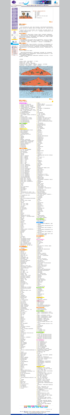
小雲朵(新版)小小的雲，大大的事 (26, 275)
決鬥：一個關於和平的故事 (41, 273)
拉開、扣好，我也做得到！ (25, 150)
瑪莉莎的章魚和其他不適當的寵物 (26, 288)
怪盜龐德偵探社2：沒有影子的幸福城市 (43, 319)
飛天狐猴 (22, 345)
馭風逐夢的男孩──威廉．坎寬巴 (42, 375)
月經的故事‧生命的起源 (40, 261)
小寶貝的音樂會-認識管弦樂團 (25, 177)
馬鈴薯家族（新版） (24, 273)
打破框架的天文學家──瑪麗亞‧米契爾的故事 (44, 403)
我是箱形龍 (22, 341)
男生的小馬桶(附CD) (24, 188)
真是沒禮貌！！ (23, 196)
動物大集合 (22, 232)
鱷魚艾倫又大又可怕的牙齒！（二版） (26, 309)
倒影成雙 (38, 353)
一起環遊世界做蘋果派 (40, 215)
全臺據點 (37, 5)
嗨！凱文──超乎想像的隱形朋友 (25, 373)
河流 (38, 244)
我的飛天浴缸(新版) (23, 297)
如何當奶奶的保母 (23, 372)
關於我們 (33, 5)
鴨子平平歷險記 (23, 312)
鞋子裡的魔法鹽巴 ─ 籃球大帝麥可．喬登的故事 (44, 368)
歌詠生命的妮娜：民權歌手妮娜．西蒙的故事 (44, 400)
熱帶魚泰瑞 (22, 366)
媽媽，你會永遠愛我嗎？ (24, 323)
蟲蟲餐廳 (38, 199)
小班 (38, 159)
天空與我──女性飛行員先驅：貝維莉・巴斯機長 (44, 395)
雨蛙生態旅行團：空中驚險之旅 (25, 276)
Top (51, 409)
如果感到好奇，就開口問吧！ (41, 253)
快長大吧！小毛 (39, 296)
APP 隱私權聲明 (47, 411)
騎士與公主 (22, 294)
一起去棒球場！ (39, 142)
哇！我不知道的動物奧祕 (24, 299)
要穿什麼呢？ (23, 213)
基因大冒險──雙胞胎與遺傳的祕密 (42, 135)
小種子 (22, 234)
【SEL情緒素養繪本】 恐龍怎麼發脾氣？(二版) (28, 371)
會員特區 (29, 5)
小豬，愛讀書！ (23, 271)
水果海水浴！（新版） (24, 279)
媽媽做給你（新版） (24, 278)
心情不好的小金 (39, 132)
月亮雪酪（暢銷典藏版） (24, 364)
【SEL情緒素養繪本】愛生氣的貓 (26, 238)
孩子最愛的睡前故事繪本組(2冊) (25, 112)
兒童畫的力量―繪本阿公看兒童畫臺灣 (43, 350)
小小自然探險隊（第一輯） (41, 329)
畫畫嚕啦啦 (22, 280)
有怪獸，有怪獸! (39, 298)
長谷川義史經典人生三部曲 (25, 113)
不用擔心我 (39, 198)
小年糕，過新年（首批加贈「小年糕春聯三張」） (44, 194)
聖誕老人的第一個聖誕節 (41, 192)
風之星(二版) (39, 241)
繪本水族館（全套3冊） (24, 116)
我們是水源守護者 (40, 260)
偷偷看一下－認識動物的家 (25, 155)
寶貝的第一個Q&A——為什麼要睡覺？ (26, 180)
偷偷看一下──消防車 (24, 162)
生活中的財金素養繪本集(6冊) (42, 234)
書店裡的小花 (39, 160)
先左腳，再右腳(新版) (24, 259)
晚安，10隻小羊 (23, 237)
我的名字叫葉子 (23, 313)
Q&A (14, 48)
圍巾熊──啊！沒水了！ (24, 311)
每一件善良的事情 (40, 242)
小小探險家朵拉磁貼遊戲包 (25, 133)
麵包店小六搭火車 (40, 115)
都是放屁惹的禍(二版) (24, 261)
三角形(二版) (22, 360)
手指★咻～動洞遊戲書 (24, 304)
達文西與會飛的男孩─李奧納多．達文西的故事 (44, 349)
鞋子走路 (22, 185)
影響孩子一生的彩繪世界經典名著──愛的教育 (44, 317)
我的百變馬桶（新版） (24, 296)
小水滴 (22, 235)
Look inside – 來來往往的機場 (25, 169)
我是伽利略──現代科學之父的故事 (42, 387)
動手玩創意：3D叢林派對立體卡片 (26, 142)
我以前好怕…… (23, 363)
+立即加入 (14, 38)
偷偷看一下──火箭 (23, 161)
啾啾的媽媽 (39, 203)
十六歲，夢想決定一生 (40, 333)
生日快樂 (38, 213)
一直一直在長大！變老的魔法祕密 (42, 259)
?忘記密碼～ (15, 37)
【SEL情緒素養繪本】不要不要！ (26, 239)
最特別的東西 (39, 288)
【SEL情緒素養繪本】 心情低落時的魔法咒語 (44, 187)
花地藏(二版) (39, 284)
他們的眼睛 (39, 256)
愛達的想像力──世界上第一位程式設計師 (43, 379)
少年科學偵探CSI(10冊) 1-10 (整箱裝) (26, 117)
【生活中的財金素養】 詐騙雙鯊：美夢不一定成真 (45, 233)
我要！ (22, 233)
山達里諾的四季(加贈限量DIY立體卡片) (43, 306)
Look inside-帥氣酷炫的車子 (25, 172)
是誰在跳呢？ (23, 206)
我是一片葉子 (23, 201)
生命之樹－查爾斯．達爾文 (41, 369)
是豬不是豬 (39, 106)
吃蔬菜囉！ (22, 224)
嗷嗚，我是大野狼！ (40, 184)
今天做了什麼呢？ (40, 210)
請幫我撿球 (39, 182)
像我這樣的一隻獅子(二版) (41, 125)
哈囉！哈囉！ (23, 314)
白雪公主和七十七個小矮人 (25, 383)
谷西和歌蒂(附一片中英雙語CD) (42, 299)
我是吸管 (38, 145)
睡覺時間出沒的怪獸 (40, 150)
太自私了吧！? (23, 197)
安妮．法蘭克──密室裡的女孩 (42, 376)
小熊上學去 (22, 362)
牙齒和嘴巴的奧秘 (23, 124)
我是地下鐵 (39, 277)
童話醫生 (38, 212)
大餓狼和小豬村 (23, 355)
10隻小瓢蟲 (22, 154)
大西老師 (38, 147)
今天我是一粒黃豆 (23, 223)
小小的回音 (39, 162)
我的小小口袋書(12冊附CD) (25, 186)
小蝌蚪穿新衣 (23, 310)
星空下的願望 (39, 110)
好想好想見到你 (39, 134)
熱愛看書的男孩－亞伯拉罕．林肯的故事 (43, 367)
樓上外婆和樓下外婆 (40, 290)
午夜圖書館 (22, 331)
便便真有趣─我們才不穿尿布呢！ (26, 215)
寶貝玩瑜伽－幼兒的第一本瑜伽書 (26, 200)
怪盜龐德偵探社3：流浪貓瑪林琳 (42, 320)
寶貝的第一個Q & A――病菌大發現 (26, 179)
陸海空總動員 (23, 231)
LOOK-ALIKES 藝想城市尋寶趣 (42, 346)
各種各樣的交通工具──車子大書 (42, 174)
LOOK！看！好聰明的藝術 (41, 347)
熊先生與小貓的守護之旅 (41, 216)
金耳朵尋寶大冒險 (40, 325)
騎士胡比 (22, 291)
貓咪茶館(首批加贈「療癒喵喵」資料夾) (43, 167)
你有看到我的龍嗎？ (24, 307)
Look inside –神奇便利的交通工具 (26, 168)
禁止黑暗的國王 (39, 126)
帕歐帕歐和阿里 (39, 326)
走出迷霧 (38, 243)
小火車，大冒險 (23, 376)
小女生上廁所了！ (23, 205)
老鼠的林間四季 (39, 267)
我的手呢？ (22, 183)
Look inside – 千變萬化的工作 (25, 164)
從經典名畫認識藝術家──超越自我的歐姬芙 (44, 361)
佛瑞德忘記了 (23, 365)
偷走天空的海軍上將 (40, 195)
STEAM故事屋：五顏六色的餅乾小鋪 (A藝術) (44, 117)
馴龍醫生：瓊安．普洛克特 (41, 402)
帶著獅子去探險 (39, 176)
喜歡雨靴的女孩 (23, 344)
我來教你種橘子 (23, 187)
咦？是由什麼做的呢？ (24, 208)
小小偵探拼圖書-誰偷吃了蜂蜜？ (25, 195)
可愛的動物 (22, 136)
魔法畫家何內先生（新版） (41, 351)
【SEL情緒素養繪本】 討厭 (41, 186)
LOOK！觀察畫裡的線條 (41, 344)
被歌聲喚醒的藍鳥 (40, 140)
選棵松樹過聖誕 (23, 375)
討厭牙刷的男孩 (23, 346)
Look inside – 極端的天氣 (24, 166)
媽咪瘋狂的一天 (23, 321)
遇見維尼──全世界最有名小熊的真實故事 (27, 328)
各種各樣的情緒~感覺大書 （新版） (26, 290)
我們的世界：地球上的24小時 (41, 258)
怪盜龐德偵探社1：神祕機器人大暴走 (43, 318)
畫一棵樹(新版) (23, 327)
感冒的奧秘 (22, 125)
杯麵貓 (38, 214)
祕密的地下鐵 (39, 404)
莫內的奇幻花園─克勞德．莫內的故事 (43, 348)
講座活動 (15, 50)
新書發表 (15, 51)
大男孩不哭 (39, 129)
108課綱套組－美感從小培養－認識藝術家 (27, 106)
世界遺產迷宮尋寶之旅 (24, 358)
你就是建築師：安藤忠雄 (41, 365)
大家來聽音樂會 (39, 289)
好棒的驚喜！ (23, 218)
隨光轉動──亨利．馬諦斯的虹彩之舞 (43, 356)
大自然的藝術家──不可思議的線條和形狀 (43, 108)
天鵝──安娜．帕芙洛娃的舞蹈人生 (42, 377)
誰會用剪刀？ (23, 222)
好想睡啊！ (22, 219)
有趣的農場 (22, 137)
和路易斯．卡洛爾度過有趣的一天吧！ (43, 386)
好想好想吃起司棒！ (40, 146)
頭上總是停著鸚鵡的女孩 (24, 361)
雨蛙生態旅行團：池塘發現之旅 (25, 260)
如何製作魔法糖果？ (40, 202)
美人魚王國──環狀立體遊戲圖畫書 (26, 149)
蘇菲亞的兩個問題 (40, 112)
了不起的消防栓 (39, 196)
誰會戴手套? (22, 221)
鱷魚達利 (38, 149)
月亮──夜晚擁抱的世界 (41, 128)
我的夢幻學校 (39, 163)
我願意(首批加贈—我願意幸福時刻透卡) (43, 270)
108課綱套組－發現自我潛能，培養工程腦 (27, 105)
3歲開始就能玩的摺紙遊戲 (24, 143)
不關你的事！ (23, 153)
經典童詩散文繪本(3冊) (40, 221)
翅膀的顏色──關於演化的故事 (42, 274)
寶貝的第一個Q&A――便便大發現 (25, 178)
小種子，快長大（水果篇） (25, 204)
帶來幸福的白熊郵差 (24, 359)
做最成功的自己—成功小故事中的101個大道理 (44, 338)
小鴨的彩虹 (22, 202)
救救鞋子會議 (39, 328)
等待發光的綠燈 (39, 197)
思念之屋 (22, 380)
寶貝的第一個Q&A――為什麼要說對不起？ (27, 181)
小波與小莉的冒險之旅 (24, 247)
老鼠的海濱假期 (39, 272)
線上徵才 (15, 46)
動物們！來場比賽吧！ (40, 169)
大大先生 (38, 151)
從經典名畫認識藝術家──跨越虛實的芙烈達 (44, 362)
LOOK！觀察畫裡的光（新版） (42, 345)
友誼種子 (22, 293)
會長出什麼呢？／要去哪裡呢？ (42, 217)
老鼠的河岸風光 (39, 271)
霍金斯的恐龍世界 (23, 262)
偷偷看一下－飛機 (23, 163)
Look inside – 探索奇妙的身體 (25, 171)
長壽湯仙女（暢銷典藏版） (25, 357)
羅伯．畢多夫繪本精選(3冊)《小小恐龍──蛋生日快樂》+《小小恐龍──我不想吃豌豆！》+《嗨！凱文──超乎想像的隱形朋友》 (28, 110)
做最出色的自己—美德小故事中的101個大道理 (44, 337)
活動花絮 (15, 52)
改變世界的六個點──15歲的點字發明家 (43, 381)
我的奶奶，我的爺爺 (40, 185)
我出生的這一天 (39, 131)
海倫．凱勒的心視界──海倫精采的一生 (43, 374)
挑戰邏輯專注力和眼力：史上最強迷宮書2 (27, 141)
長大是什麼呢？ (23, 220)
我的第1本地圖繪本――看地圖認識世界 (26, 266)
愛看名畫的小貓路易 (40, 177)
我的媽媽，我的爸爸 (40, 183)
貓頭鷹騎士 (39, 165)
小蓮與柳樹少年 (39, 161)
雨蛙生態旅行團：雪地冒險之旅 (25, 277)
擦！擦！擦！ (23, 182)
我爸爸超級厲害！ (23, 281)
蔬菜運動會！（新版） (24, 274)
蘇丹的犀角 (39, 257)
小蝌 (38, 111)
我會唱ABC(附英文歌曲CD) (41, 308)
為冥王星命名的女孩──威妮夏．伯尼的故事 (44, 397)
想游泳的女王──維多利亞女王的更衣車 (43, 380)
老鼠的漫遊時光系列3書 (41, 286)
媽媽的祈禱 (22, 347)
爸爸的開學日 (39, 141)
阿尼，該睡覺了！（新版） (25, 272)
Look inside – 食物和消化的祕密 (25, 165)
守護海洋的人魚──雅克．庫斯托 (42, 378)
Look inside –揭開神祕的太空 (25, 170)
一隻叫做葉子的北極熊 (40, 116)
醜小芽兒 (38, 166)
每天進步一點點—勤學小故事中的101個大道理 (44, 335)
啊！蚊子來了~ (39, 200)
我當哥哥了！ (23, 324)
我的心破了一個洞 (40, 240)
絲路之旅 (38, 238)
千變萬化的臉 (23, 126)
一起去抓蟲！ (23, 298)
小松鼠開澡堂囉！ (23, 230)
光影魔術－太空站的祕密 (24, 306)
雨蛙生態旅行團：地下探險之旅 (25, 326)
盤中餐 (38, 285)
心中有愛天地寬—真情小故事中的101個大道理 (44, 336)
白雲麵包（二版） (23, 256)
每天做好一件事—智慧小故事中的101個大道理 (44, 334)
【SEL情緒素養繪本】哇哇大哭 (25, 240)
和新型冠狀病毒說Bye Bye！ (41, 124)
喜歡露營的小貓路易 (40, 178)
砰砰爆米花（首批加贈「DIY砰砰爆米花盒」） (27, 229)
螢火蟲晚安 (22, 320)
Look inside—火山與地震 (24, 167)
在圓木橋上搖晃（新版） (24, 255)
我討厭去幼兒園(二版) (24, 282)
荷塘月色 (22, 322)
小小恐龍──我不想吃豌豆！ (41, 114)
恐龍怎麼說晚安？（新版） (25, 258)
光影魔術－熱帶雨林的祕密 (25, 305)
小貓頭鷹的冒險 (23, 295)
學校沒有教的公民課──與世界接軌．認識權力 (44, 245)
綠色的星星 (39, 148)
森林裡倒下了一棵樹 (40, 268)
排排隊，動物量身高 (24, 342)
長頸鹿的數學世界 (40, 181)
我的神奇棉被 (39, 158)
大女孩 (38, 201)
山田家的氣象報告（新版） (25, 257)
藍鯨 (21, 348)
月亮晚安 (22, 184)
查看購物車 (46, 5)
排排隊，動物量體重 (24, 343)
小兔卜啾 (22, 289)
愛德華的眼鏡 (39, 130)
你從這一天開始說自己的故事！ (42, 254)
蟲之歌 (22, 264)
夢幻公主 (22, 135)
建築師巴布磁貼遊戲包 (24, 132)
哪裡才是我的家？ (23, 381)
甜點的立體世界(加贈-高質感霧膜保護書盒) (43, 305)
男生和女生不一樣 (23, 127)
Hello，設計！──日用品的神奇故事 (42, 255)
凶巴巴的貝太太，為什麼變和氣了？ (26, 337)
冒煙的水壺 (22, 356)
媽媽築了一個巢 (23, 382)
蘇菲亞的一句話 (23, 330)
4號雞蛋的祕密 (39, 209)
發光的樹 (38, 252)
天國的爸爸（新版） (24, 263)
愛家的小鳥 (39, 107)
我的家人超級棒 (39, 164)
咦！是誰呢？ (23, 292)
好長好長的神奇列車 (24, 151)
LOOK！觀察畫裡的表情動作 (41, 343)
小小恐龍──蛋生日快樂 (41, 113)
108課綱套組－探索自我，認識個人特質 (27, 108)
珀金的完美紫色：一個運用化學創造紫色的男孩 (44, 401)
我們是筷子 (39, 144)
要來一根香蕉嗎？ (40, 143)
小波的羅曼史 (23, 248)
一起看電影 (22, 379)
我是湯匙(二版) (23, 340)
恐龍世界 (22, 138)
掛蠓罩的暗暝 (39, 276)
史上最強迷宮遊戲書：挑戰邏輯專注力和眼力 (27, 140)
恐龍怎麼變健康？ (23, 339)
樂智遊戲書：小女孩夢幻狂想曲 (25, 139)
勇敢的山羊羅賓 (39, 250)
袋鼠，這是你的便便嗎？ (24, 152)
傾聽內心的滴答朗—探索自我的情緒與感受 (43, 269)
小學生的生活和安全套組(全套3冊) (26, 104)
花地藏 (38, 283)
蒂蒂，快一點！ (39, 133)
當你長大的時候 (39, 251)
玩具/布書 (42, 5)
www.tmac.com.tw (18, 5)
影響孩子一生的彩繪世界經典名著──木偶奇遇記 (44, 316)
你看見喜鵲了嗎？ (40, 364)
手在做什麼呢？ (23, 236)
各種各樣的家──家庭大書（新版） (26, 265)
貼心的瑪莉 (22, 338)
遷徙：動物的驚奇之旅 (40, 278)
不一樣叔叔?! (22, 329)
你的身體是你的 (39, 168)
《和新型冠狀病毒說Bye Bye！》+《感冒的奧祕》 (28, 107)
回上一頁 (48, 409)
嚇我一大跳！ (23, 217)
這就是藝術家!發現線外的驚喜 (42, 193)
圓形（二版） (39, 109)
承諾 (21, 315)
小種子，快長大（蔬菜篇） (25, 203)
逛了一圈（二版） (40, 352)
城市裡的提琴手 (23, 374)
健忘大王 (38, 327)
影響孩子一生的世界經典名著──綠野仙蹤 (43, 315)
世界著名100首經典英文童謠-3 (42, 309)
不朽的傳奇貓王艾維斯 (40, 396)
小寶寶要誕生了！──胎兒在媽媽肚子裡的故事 (27, 216)
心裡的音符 (22, 325)
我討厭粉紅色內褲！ (40, 211)
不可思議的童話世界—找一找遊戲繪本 (43, 175)
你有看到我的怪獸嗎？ (24, 308)
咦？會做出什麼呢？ (24, 207)
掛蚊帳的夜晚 (39, 275)
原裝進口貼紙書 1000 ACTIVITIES (26, 134)
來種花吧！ (22, 214)
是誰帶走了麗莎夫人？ (40, 363)
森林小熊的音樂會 (40, 127)
